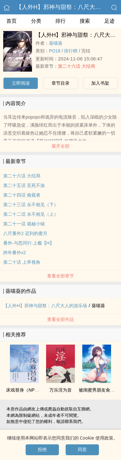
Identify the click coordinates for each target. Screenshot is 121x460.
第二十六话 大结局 (76, 66)
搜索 (85, 21)
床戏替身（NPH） (24, 390)
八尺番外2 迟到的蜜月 (25, 233)
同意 (82, 449)
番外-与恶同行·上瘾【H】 (28, 243)
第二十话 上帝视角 (21, 262)
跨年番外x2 (14, 252)
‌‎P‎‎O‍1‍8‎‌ (54, 50)
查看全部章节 (60, 275)
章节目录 (60, 83)
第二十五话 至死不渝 (24, 185)
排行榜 (70, 50)
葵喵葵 (55, 43)
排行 (60, 21)
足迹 (109, 21)
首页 (11, 21)
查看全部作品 (60, 319)
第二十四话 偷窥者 (21, 195)
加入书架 (100, 83)
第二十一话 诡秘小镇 (24, 223)
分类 (36, 21)
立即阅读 (21, 83)
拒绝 (42, 449)
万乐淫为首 (60, 390)
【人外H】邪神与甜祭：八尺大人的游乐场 (45, 305)
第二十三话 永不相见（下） (30, 204)
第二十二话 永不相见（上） (30, 214)
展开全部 (60, 146)
